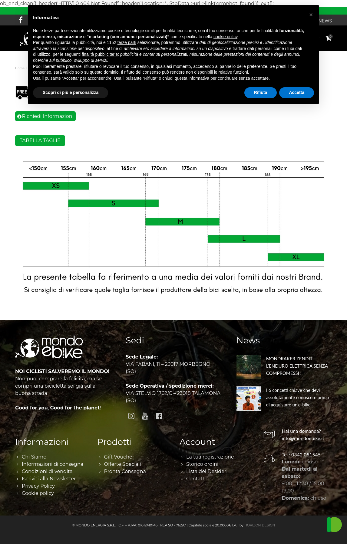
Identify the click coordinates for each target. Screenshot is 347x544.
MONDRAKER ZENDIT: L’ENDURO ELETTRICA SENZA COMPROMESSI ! (297, 366)
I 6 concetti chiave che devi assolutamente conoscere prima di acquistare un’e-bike (297, 397)
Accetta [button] (296, 92)
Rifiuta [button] (260, 92)
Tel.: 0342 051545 (301, 454)
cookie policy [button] (225, 36)
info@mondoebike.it (303, 438)
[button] (311, 14)
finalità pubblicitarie (100, 54)
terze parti (126, 42)
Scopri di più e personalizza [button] (70, 92)
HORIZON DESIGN (259, 525)
